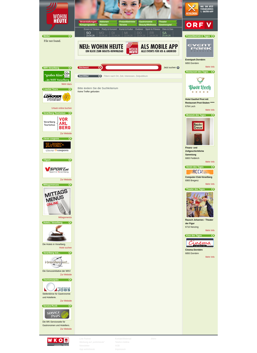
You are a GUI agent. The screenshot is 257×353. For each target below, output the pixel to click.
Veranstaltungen (88, 21)
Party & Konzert (109, 29)
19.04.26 (90, 34)
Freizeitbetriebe (127, 21)
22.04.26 (128, 34)
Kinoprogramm (87, 25)
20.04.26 (103, 34)
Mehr (153, 338)
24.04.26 (154, 34)
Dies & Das (167, 29)
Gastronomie (145, 21)
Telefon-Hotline (122, 342)
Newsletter (84, 345)
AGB (117, 345)
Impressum (120, 349)
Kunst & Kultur (126, 29)
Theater (163, 21)
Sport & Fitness (152, 29)
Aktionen (104, 21)
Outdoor (139, 29)
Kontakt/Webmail (123, 338)
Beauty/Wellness (147, 25)
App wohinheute (87, 349)
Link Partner (85, 338)
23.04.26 (141, 34)
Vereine (123, 25)
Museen (104, 25)
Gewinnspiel (165, 25)
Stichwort (84, 67)
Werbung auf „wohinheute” (92, 342)
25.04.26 (166, 34)
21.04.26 (116, 34)
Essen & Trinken (91, 29)
